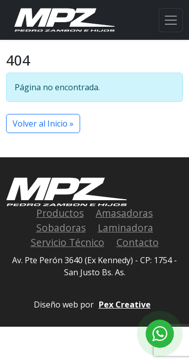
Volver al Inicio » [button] (43, 123)
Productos (60, 213)
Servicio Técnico (67, 242)
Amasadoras (124, 213)
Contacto (137, 242)
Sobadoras (61, 227)
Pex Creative (125, 304)
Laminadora (125, 227)
